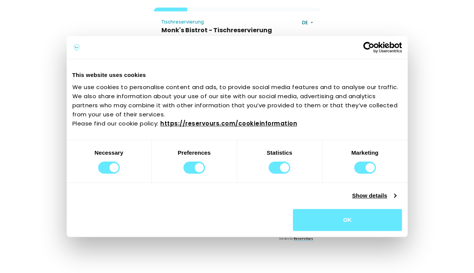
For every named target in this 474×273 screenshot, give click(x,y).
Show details (369, 195)
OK (347, 220)
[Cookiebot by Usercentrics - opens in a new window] (369, 47)
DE (305, 22)
